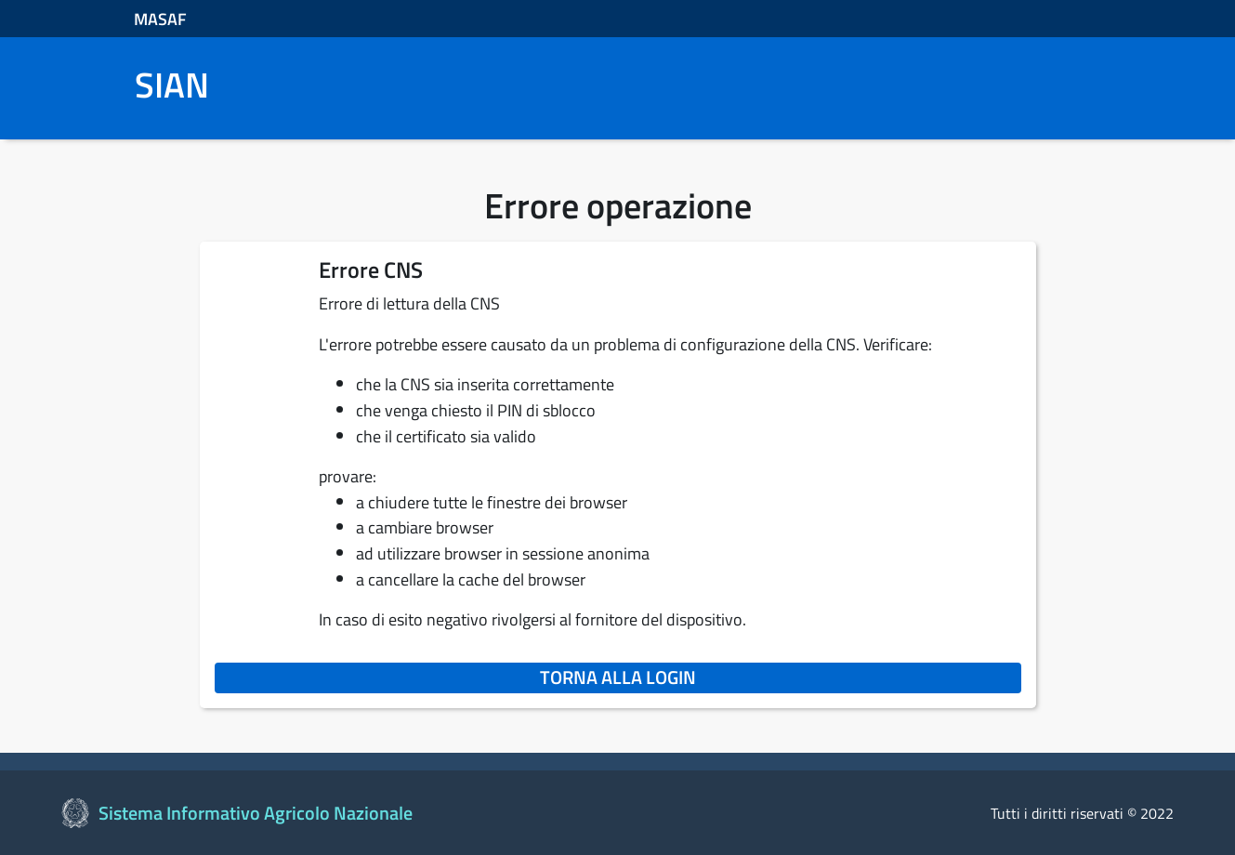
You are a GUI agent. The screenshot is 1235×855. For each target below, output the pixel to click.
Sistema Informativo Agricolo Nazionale (256, 812)
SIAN (172, 85)
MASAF (160, 19)
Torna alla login (780, 677)
